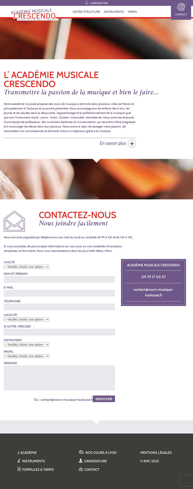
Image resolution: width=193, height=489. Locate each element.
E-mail (8, 287)
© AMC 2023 (149, 461)
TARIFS (132, 12)
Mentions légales (156, 453)
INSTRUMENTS (114, 12)
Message (10, 363)
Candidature (96, 2)
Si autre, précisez (17, 326)
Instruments (31, 461)
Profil (8, 351)
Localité (10, 315)
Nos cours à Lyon (97, 453)
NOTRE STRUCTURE (86, 12)
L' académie (27, 453)
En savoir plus (113, 143)
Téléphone (12, 301)
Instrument (13, 340)
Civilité (9, 262)
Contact (181, 9)
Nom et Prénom (16, 274)
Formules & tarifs (36, 470)
